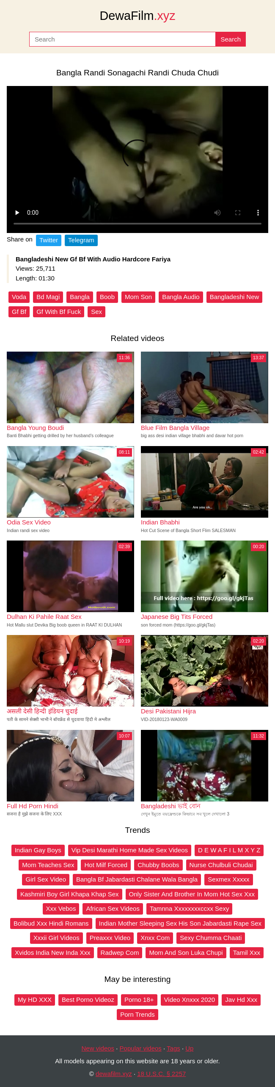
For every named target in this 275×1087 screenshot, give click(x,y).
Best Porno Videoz (88, 999)
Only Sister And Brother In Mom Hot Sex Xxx (192, 894)
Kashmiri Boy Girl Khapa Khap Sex (69, 894)
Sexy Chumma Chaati (211, 937)
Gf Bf (19, 311)
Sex (96, 311)
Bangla (80, 296)
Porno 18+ (139, 999)
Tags (173, 1048)
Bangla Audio (180, 296)
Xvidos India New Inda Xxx (52, 952)
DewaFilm (137, 15)
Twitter (48, 240)
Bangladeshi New (234, 296)
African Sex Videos (112, 908)
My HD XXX (35, 999)
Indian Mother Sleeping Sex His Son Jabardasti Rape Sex (180, 923)
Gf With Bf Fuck (58, 311)
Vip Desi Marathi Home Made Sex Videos (130, 850)
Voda (19, 296)
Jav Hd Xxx (241, 999)
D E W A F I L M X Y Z (229, 850)
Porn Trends (137, 1014)
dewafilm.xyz (114, 1073)
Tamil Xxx (246, 952)
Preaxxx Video (110, 937)
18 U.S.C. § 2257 (161, 1073)
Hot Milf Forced (105, 864)
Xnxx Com (155, 937)
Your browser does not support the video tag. (137, 159)
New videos (98, 1048)
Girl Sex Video (45, 879)
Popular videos (141, 1048)
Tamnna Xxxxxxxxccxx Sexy (189, 908)
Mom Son (138, 296)
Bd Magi (48, 296)
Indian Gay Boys (38, 850)
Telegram (81, 240)
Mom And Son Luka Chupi (186, 952)
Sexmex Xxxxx (228, 879)
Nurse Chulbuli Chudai (221, 864)
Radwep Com (120, 952)
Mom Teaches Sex (48, 864)
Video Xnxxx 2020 (189, 999)
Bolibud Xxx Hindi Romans (51, 923)
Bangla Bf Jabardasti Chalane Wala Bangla (137, 879)
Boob (107, 296)
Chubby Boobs (158, 864)
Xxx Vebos (61, 908)
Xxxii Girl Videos (56, 937)
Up (189, 1048)
